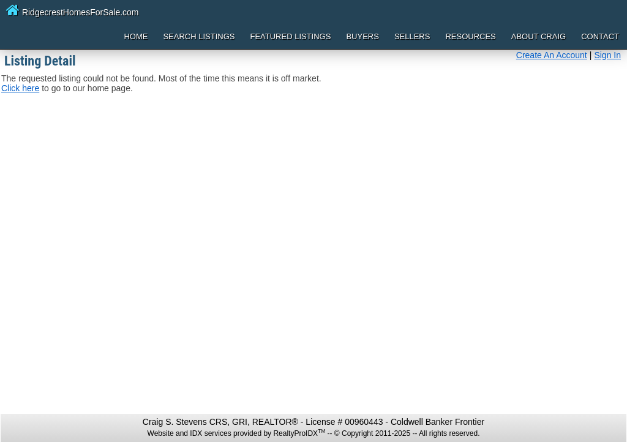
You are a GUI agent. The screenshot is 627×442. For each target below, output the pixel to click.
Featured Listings (290, 36)
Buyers (362, 36)
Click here (20, 88)
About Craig (538, 36)
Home (136, 36)
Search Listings (199, 36)
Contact (600, 36)
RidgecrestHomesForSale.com (72, 9)
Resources (470, 36)
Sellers (412, 36)
